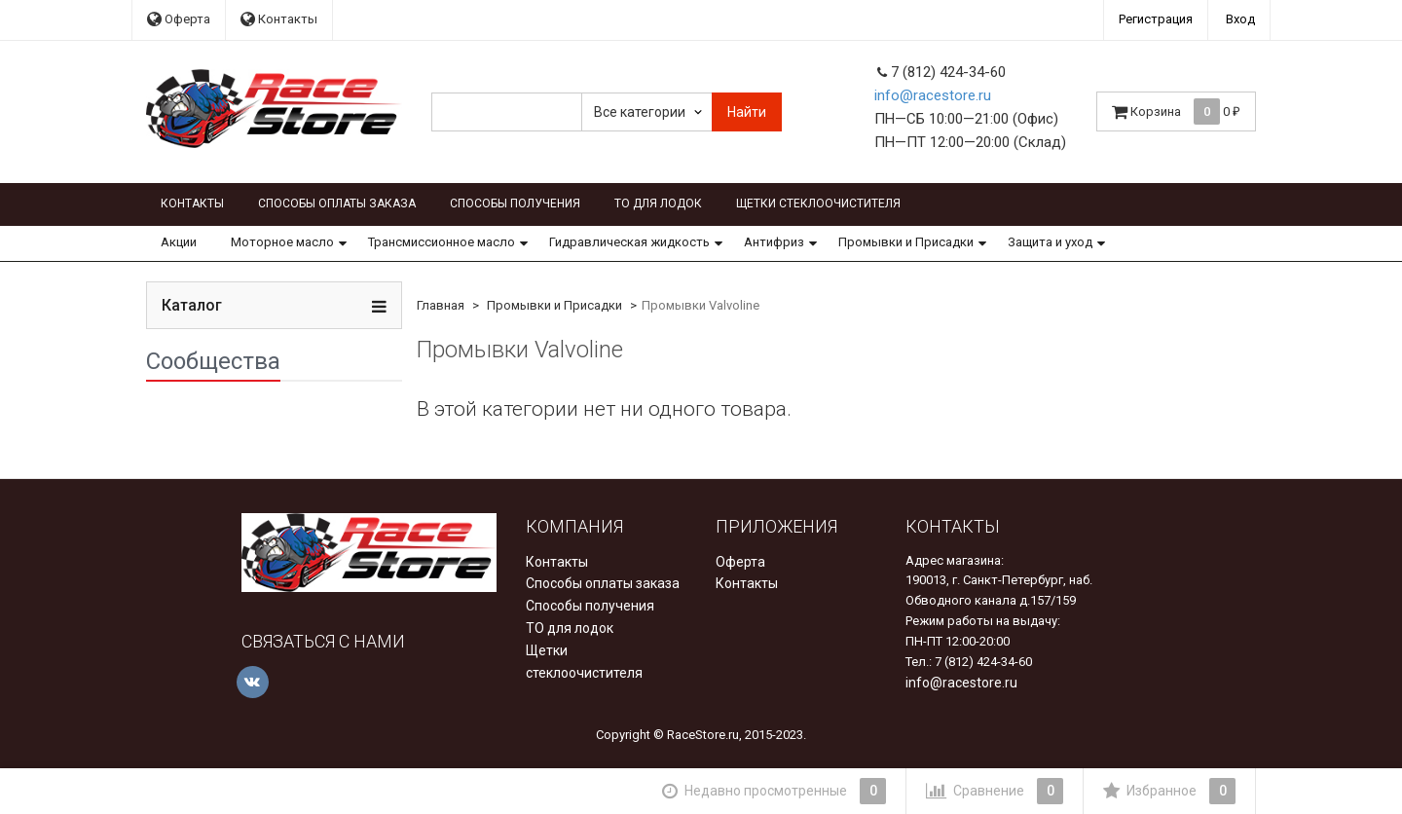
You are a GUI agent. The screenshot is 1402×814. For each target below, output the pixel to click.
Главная (440, 305)
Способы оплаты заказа (337, 203)
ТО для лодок (658, 203)
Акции (179, 242)
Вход (1240, 19)
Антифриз (774, 242)
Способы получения (515, 203)
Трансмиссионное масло (441, 242)
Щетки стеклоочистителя (818, 203)
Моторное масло (282, 242)
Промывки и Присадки (906, 242)
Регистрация (1156, 19)
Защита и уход (1050, 242)
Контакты (278, 19)
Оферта (178, 19)
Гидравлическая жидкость (629, 242)
